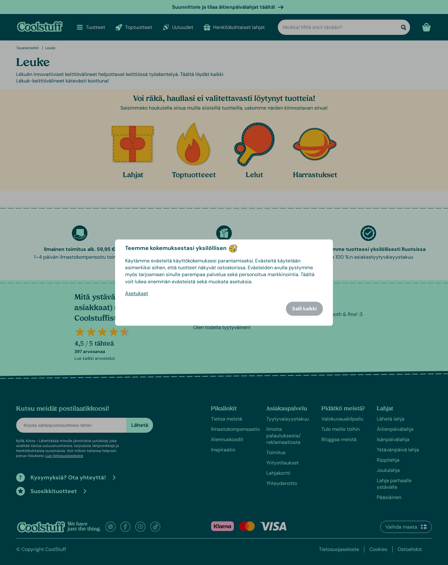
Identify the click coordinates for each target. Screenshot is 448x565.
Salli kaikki (304, 308)
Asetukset (136, 293)
